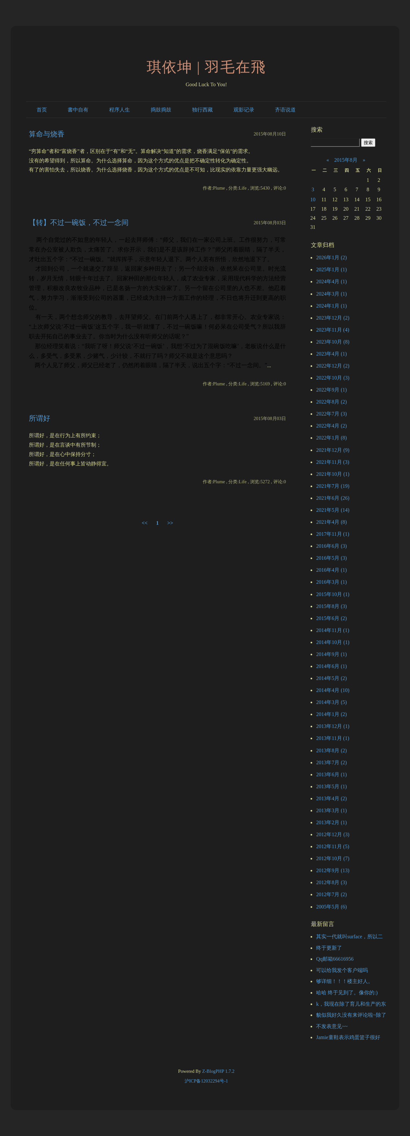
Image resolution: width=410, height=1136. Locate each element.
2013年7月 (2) (331, 762)
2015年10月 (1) (332, 594)
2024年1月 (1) (331, 306)
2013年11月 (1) (332, 738)
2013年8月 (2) (331, 750)
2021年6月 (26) (332, 498)
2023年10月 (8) (332, 342)
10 (312, 199)
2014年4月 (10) (332, 690)
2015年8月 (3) (331, 606)
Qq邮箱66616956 (335, 959)
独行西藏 (202, 109)
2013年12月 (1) (332, 726)
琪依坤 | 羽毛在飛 (206, 67)
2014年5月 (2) (331, 678)
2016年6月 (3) (331, 546)
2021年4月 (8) (331, 522)
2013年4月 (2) (331, 798)
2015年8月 (346, 160)
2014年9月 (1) (331, 654)
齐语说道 (285, 109)
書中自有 (78, 109)
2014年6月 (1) (331, 666)
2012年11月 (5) (332, 846)
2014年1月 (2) (331, 714)
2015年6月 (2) (331, 618)
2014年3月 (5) (331, 702)
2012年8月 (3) (331, 882)
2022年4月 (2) (331, 425)
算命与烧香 (46, 134)
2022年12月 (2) (332, 366)
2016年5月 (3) (331, 558)
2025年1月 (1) (331, 269)
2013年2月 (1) (331, 822)
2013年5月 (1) (331, 786)
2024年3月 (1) (331, 294)
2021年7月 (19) (332, 486)
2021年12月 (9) (332, 450)
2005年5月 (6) (331, 906)
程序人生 (119, 109)
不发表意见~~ (331, 1026)
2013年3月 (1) (331, 810)
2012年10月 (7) (332, 858)
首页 (42, 109)
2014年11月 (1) (332, 630)
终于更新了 (329, 948)
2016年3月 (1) (331, 582)
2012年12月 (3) (332, 834)
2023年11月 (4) (332, 330)
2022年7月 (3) (331, 413)
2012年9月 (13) (332, 870)
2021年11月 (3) (332, 462)
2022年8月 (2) (331, 401)
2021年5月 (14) (332, 510)
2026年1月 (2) (331, 257)
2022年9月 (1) (331, 389)
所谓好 (39, 418)
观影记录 (243, 109)
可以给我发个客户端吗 (342, 970)
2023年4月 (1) (331, 354)
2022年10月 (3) (332, 378)
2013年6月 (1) (331, 774)
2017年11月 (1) (332, 534)
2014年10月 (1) (332, 642)
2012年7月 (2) (331, 894)
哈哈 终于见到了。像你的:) (347, 992)
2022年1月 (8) (331, 437)
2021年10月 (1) (332, 474)
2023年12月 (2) (332, 318)
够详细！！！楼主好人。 (344, 981)
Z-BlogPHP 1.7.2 (218, 1071)
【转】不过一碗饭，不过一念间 (79, 222)
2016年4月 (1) (331, 570)
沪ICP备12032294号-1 (206, 1080)
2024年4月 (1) (331, 281)
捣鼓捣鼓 (161, 109)
